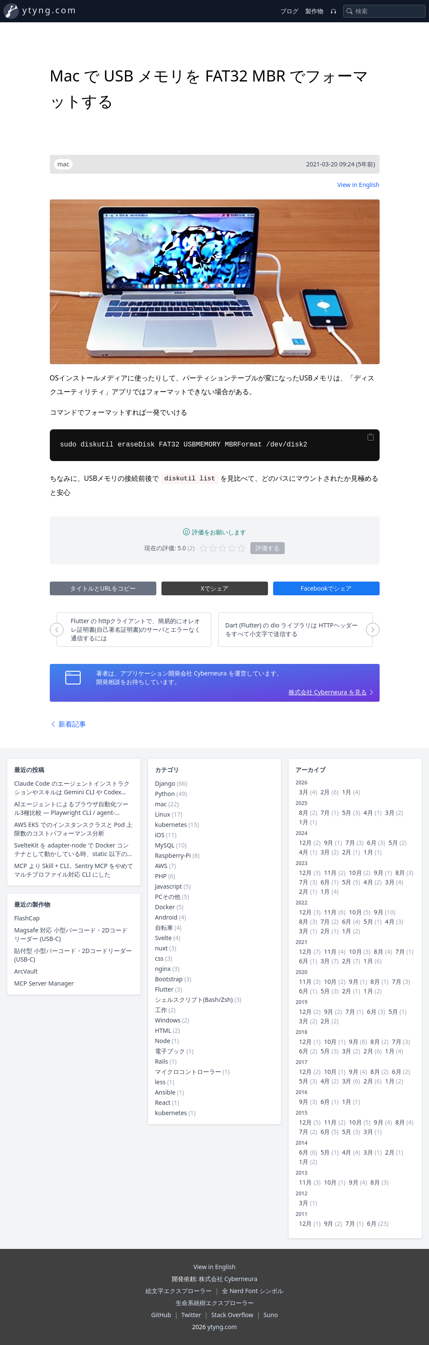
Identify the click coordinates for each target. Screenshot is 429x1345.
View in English (359, 185)
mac (161, 804)
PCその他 (167, 897)
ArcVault (25, 971)
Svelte (163, 938)
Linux (162, 814)
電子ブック (170, 1051)
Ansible (165, 1092)
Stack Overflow (232, 1315)
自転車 (164, 927)
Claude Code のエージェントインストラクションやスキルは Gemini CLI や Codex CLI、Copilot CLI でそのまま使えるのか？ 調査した (72, 787)
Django (165, 783)
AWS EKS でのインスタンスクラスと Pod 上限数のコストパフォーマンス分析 (73, 828)
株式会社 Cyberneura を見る (328, 692)
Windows (168, 1020)
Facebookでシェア (326, 588)
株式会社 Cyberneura (228, 1279)
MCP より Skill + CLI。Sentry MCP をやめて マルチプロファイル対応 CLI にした (73, 870)
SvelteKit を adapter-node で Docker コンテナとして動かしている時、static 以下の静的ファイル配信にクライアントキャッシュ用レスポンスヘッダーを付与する (73, 849)
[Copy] (370, 437)
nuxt (161, 948)
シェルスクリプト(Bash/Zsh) (194, 999)
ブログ (289, 11)
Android (166, 917)
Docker (165, 907)
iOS (159, 835)
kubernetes (171, 824)
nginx (163, 969)
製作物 (314, 11)
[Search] (350, 11)
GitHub (161, 1315)
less (160, 1082)
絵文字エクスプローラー (179, 1291)
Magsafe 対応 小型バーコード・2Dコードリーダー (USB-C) (71, 934)
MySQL (165, 845)
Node (162, 1041)
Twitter (191, 1315)
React (162, 1102)
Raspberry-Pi (173, 855)
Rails (161, 1061)
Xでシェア (214, 588)
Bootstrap (169, 979)
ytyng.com (49, 10)
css (159, 958)
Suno (270, 1315)
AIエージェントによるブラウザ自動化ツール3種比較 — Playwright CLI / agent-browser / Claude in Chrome (71, 808)
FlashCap (27, 918)
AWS (161, 866)
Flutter (164, 989)
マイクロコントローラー (188, 1072)
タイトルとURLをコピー (102, 588)
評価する (268, 548)
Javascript (168, 886)
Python (165, 794)
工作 (161, 1010)
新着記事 (68, 724)
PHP (161, 876)
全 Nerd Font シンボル (252, 1291)
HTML (163, 1030)
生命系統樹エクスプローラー (215, 1303)
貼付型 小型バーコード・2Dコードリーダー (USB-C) (73, 955)
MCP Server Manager (44, 983)
